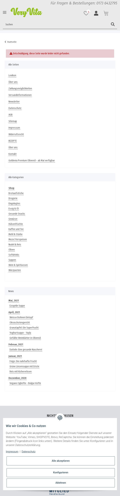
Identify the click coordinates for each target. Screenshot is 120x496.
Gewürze (13, 218)
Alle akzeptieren (61, 460)
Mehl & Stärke (16, 234)
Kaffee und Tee (16, 229)
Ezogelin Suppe (17, 305)
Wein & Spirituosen (18, 265)
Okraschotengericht (20, 322)
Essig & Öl (14, 208)
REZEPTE (13, 140)
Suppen (12, 259)
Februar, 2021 (16, 344)
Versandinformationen (20, 95)
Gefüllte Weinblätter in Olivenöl (25, 337)
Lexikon (12, 75)
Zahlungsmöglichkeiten (20, 88)
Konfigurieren (60, 472)
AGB (11, 114)
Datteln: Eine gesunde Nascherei (26, 349)
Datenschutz (15, 108)
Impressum (14, 127)
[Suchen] (55, 24)
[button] (97, 13)
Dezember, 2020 (17, 378)
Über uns (13, 81)
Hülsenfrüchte (16, 224)
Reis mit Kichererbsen (21, 371)
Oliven (12, 249)
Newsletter (14, 101)
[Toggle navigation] (4, 12)
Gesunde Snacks (17, 213)
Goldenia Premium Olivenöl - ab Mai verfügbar (32, 160)
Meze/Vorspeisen (18, 239)
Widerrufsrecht (16, 134)
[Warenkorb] (106, 13)
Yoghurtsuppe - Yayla (20, 332)
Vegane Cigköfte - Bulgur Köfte (25, 383)
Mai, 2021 (14, 300)
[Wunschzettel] (87, 13)
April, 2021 (14, 312)
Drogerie (13, 198)
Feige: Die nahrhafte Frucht (23, 361)
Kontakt (13, 153)
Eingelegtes (14, 203)
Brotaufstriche (16, 193)
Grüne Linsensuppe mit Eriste (24, 366)
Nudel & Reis (15, 244)
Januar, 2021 (15, 356)
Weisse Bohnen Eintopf (21, 317)
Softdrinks (14, 254)
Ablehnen (60, 482)
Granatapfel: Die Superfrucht (24, 327)
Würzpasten (15, 270)
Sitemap (13, 121)
